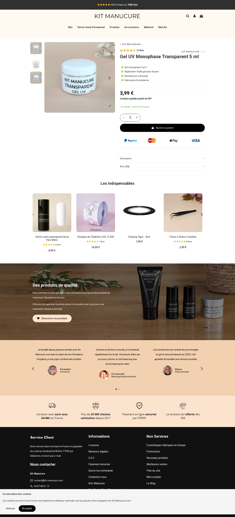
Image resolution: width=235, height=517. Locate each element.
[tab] (162, 159)
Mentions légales (98, 451)
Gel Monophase (131, 44)
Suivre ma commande (100, 470)
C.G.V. (91, 457)
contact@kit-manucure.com (48, 480)
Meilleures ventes (157, 464)
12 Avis (132, 50)
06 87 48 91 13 (41, 486)
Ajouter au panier (162, 128)
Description (162, 158)
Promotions (153, 451)
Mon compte (154, 477)
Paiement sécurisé (99, 464)
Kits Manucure (96, 483)
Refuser (10, 508)
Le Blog (151, 483)
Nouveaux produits (157, 457)
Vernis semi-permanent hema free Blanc (52, 238)
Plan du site (153, 470)
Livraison (93, 445)
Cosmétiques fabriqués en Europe (166, 445)
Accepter (27, 508)
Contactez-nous (97, 477)
